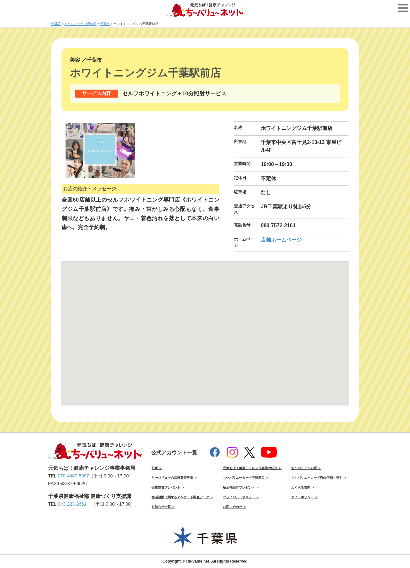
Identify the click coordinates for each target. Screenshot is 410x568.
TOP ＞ (157, 468)
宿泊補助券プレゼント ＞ (241, 487)
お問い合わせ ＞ (234, 506)
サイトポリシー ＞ (304, 497)
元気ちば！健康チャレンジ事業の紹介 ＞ (252, 468)
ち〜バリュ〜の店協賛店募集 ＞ (174, 477)
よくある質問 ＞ (303, 487)
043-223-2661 (72, 504)
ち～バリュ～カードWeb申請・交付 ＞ (319, 477)
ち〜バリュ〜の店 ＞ (306, 468)
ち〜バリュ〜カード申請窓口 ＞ (246, 477)
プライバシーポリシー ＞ (241, 497)
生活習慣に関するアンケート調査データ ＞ (182, 497)
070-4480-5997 (73, 475)
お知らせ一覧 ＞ (163, 506)
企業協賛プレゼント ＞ (168, 487)
